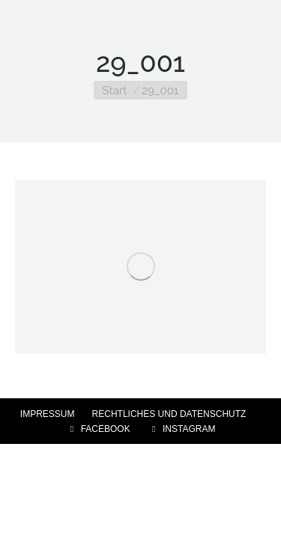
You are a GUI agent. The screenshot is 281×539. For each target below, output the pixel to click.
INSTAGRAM (182, 429)
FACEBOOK (98, 429)
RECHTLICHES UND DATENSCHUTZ (169, 414)
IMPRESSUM (47, 414)
